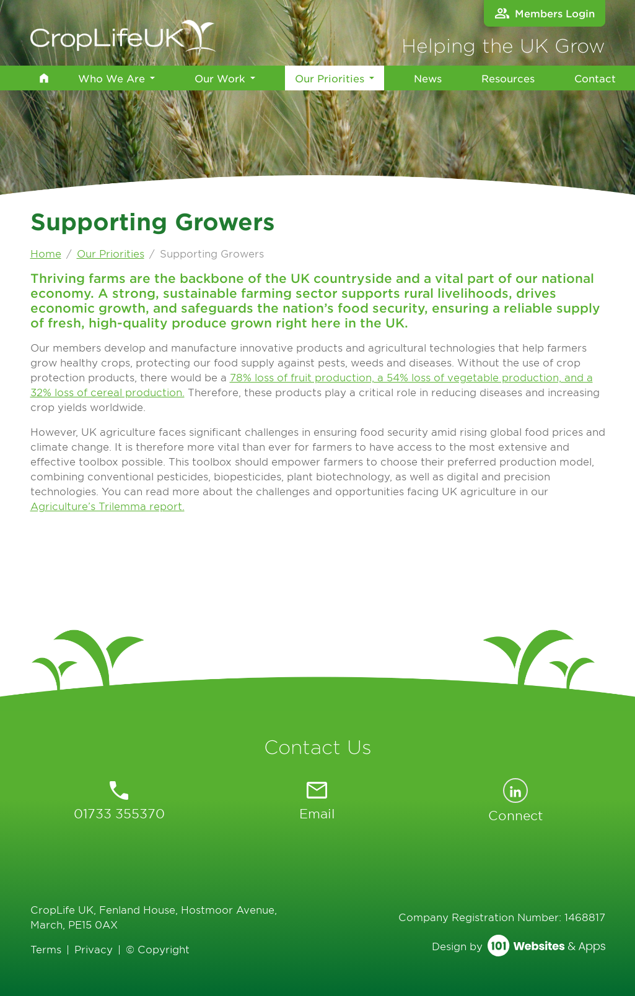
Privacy (93, 949)
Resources (508, 78)
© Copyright (158, 949)
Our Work (220, 78)
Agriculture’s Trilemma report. (107, 506)
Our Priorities (329, 77)
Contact (595, 78)
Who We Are (111, 78)
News (428, 78)
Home (45, 253)
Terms (45, 949)
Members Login (544, 13)
